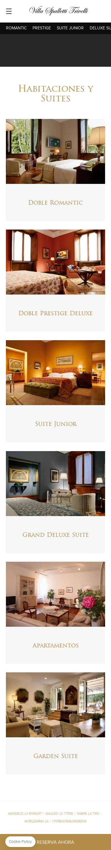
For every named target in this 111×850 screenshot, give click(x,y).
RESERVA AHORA (55, 842)
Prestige (42, 28)
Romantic (16, 28)
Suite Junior (70, 28)
